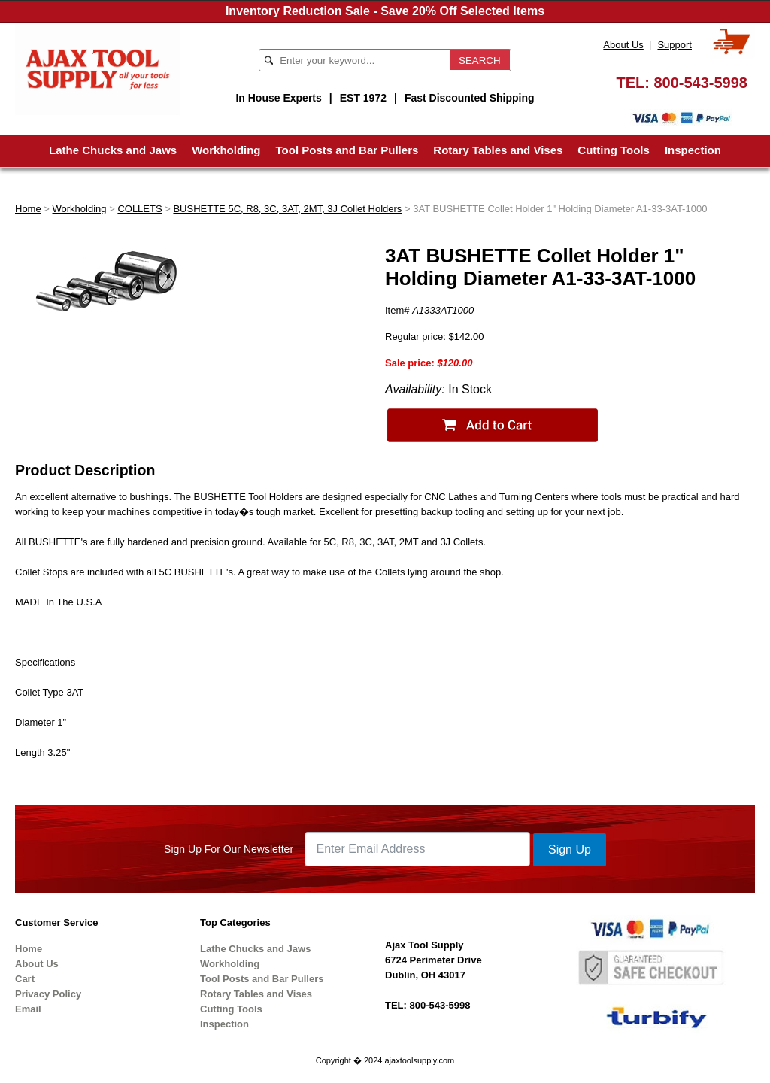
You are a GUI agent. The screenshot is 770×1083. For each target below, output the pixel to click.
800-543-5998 (700, 82)
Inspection (693, 150)
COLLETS (139, 208)
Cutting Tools (614, 150)
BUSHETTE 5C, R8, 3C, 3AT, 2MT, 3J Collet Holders (287, 208)
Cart (25, 978)
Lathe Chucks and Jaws (113, 150)
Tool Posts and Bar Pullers (347, 150)
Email (28, 1009)
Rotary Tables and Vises (497, 150)
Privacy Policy (48, 994)
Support (674, 44)
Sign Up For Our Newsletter (228, 849)
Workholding (226, 150)
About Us (623, 44)
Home (28, 208)
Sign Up (569, 849)
